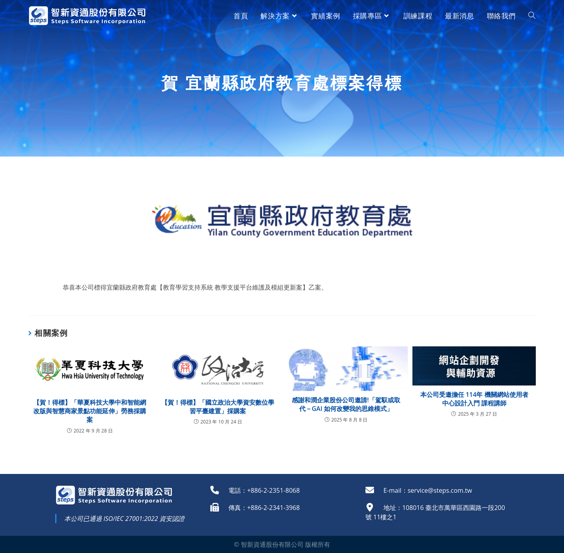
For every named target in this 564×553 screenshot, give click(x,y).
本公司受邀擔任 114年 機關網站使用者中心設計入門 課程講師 (474, 398)
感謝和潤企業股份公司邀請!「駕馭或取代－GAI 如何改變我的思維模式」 (346, 404)
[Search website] (532, 15)
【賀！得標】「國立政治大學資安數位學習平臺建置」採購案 (217, 406)
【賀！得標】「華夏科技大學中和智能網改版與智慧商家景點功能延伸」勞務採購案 (89, 411)
